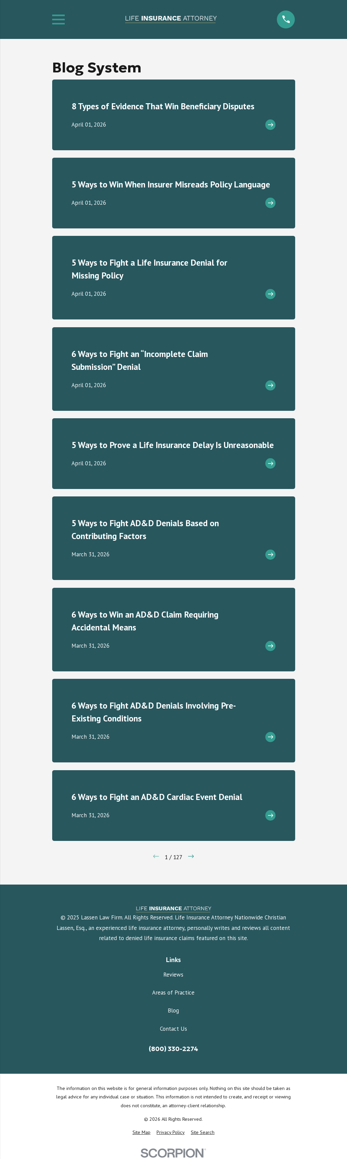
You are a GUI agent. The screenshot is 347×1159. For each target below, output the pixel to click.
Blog (173, 1010)
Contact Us (173, 1028)
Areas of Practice (173, 992)
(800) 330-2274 (173, 1049)
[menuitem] (141, 1132)
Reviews (173, 974)
